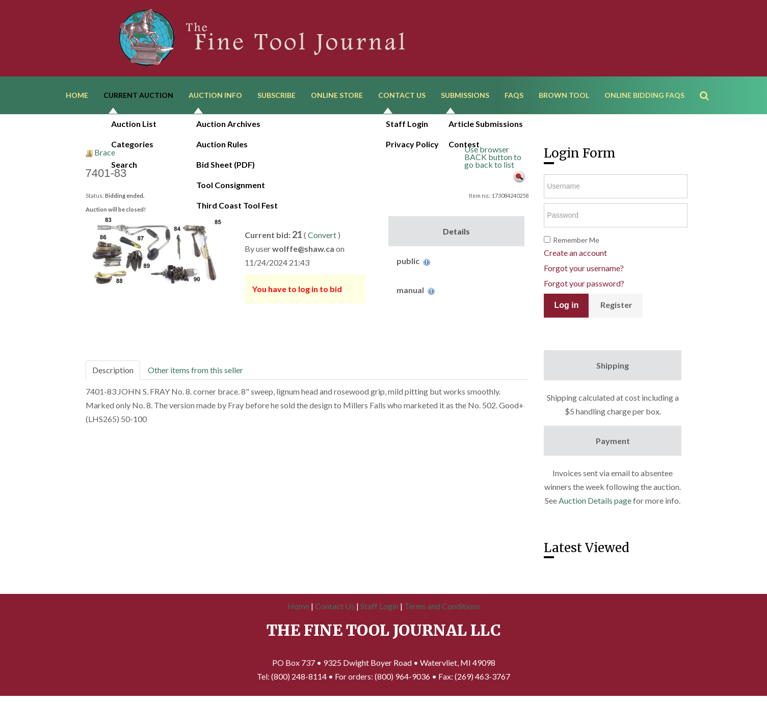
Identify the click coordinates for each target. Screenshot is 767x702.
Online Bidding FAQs (644, 95)
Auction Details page (595, 501)
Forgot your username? (584, 269)
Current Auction (138, 95)
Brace (104, 153)
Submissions (465, 95)
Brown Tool (564, 95)
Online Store (337, 95)
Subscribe (276, 95)
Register (616, 305)
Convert (322, 236)
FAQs (514, 95)
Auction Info (215, 95)
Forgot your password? (584, 284)
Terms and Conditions (442, 607)
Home (77, 95)
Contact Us (402, 95)
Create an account (575, 253)
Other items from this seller (195, 371)
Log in (566, 306)
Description (113, 371)
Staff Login (379, 607)
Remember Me (576, 241)
